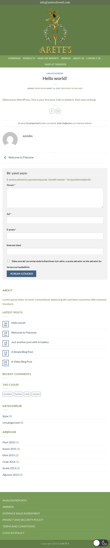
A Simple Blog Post (22, 351)
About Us (78, 58)
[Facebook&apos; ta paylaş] (52, 111)
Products (29, 58)
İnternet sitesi (14, 245)
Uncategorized (55, 73)
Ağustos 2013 (11, 474)
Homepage (14, 58)
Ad (9, 213)
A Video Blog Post (21, 361)
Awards (66, 58)
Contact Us (93, 58)
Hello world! (18, 322)
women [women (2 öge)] (36, 394)
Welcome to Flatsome (18, 157)
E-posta (11, 229)
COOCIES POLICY (13, 532)
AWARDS (8, 506)
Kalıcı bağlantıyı (64, 123)
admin (30, 88)
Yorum (11, 185)
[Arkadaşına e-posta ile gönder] (58, 111)
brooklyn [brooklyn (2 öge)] (8, 394)
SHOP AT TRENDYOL (55, 64)
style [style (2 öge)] (27, 394)
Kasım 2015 (9, 448)
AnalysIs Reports (48, 58)
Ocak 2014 (9, 461)
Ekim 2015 (9, 455)
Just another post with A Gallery (30, 342)
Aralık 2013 (9, 468)
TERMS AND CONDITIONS (19, 526)
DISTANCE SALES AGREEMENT (21, 513)
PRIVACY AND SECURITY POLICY (23, 519)
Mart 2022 (9, 442)
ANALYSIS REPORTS (15, 500)
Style (5, 416)
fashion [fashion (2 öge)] (18, 394)
